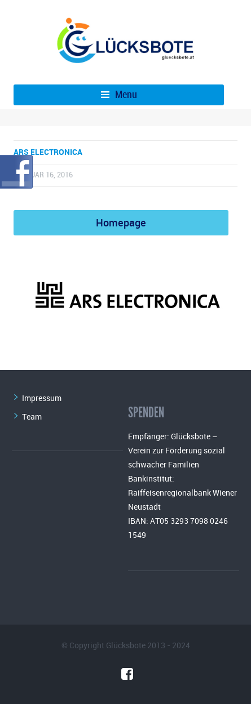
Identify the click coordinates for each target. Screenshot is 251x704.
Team (32, 416)
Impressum (41, 398)
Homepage (121, 222)
